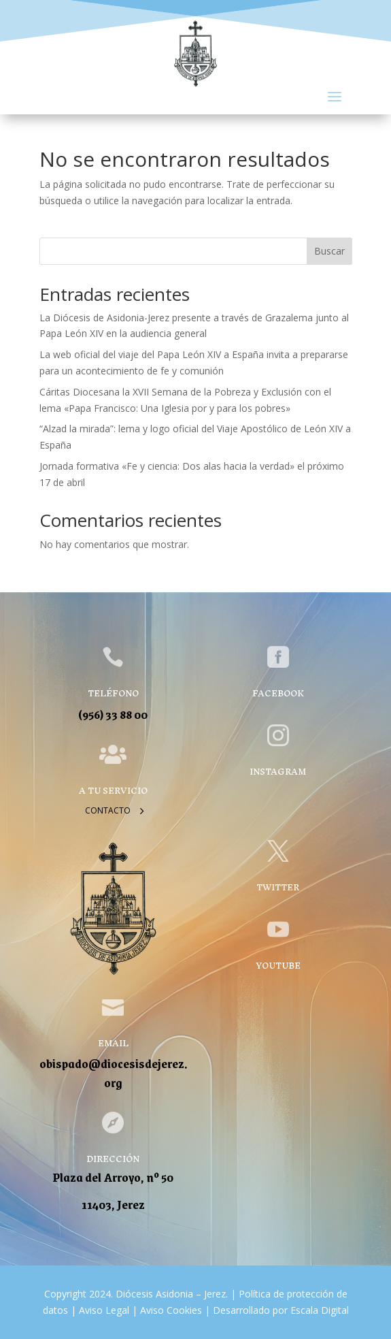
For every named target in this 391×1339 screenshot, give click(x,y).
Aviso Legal (102, 1310)
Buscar (329, 250)
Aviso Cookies (169, 1310)
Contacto (108, 810)
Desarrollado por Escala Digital (281, 1310)
